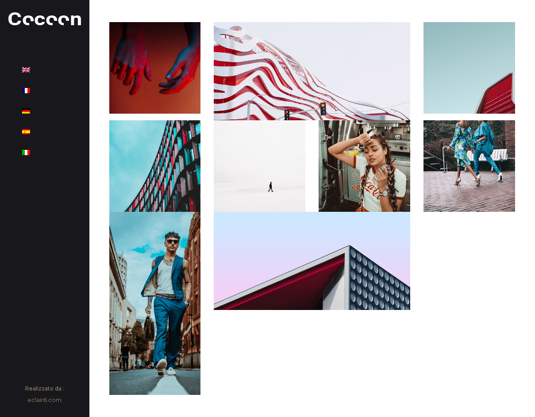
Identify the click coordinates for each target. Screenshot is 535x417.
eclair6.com (44, 399)
